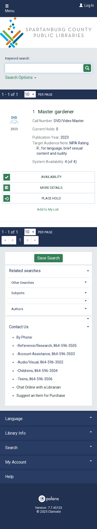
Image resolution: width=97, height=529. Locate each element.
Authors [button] (17, 309)
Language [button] (48, 418)
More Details (33, 187)
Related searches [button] (25, 270)
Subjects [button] (17, 293)
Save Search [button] (48, 258)
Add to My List (48, 209)
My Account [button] (48, 462)
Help (9, 476)
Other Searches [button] (22, 283)
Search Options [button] (20, 77)
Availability (32, 177)
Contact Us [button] (19, 326)
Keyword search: (18, 58)
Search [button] (48, 447)
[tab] (48, 270)
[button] (48, 301)
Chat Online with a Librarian (38, 387)
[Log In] (80, 5)
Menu (9, 8)
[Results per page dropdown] (30, 94)
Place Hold (32, 198)
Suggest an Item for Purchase (40, 395)
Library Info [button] (48, 433)
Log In (89, 5)
